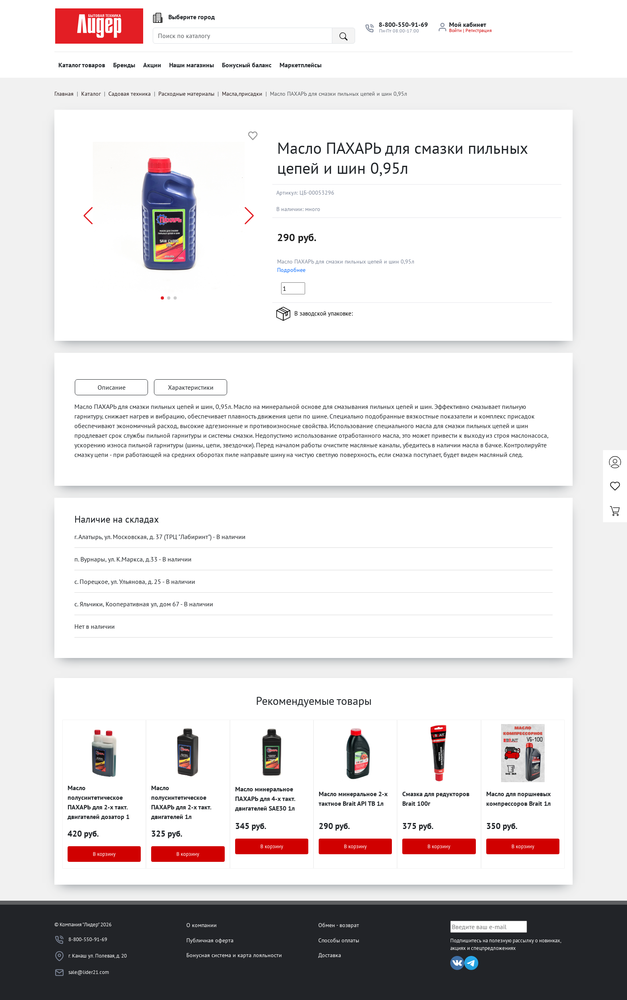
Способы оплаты (338, 940)
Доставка (329, 955)
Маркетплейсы (300, 65)
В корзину (104, 854)
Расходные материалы (186, 93)
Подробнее (291, 270)
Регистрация (478, 30)
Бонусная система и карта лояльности (234, 955)
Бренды (124, 65)
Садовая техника (129, 93)
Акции (152, 65)
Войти (455, 30)
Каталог (91, 93)
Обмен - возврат (338, 925)
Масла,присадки (242, 93)
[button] (249, 216)
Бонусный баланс (247, 65)
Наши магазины (191, 65)
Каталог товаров (81, 65)
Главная (64, 93)
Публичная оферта (210, 940)
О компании (201, 925)
